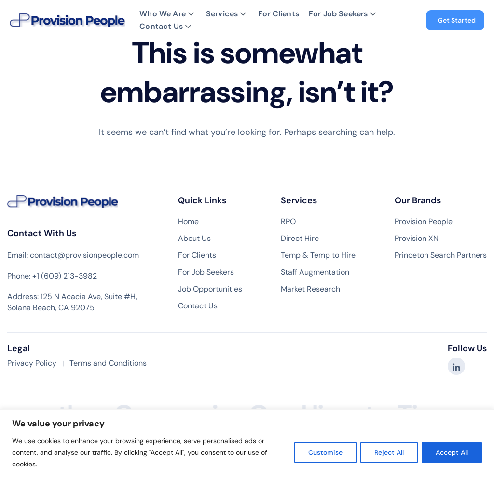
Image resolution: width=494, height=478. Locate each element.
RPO (288, 221)
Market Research (310, 289)
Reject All (389, 452)
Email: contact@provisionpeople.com (73, 255)
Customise (325, 452)
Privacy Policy (31, 363)
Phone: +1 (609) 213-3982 (52, 276)
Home (188, 221)
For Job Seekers (338, 14)
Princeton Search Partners (441, 255)
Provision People (424, 221)
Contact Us (161, 26)
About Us (194, 238)
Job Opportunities (210, 289)
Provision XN (417, 238)
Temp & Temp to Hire (318, 255)
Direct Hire (300, 238)
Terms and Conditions (108, 363)
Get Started (457, 20)
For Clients (278, 14)
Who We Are (162, 14)
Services (222, 14)
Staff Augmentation (315, 272)
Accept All (452, 452)
